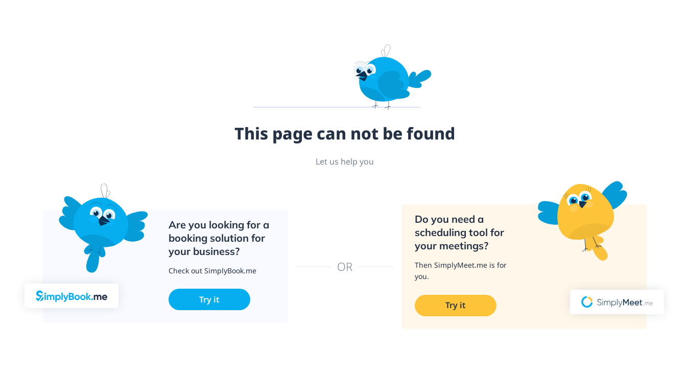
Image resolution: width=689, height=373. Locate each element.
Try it (209, 299)
